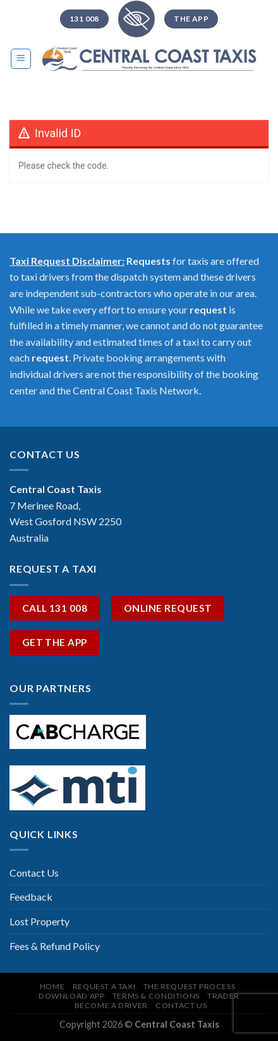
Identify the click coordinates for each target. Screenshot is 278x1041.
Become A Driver (111, 1005)
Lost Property (39, 921)
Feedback (30, 897)
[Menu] (21, 59)
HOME (52, 986)
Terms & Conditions (156, 996)
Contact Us (34, 873)
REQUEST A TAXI (104, 986)
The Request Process (189, 986)
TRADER (223, 996)
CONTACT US (181, 1005)
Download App (71, 996)
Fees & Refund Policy (54, 946)
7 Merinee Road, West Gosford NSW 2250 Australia (65, 521)
